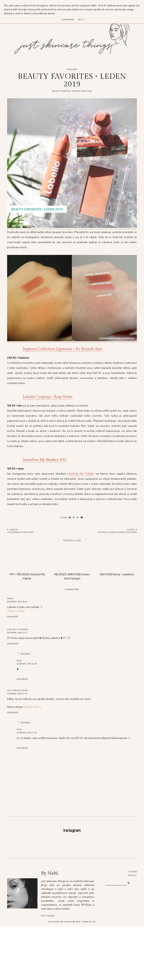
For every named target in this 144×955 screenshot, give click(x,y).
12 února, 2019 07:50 (17, 693)
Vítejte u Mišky (16, 611)
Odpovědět (13, 616)
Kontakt (132, 904)
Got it (81, 19)
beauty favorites (61, 91)
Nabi (19, 660)
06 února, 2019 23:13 (17, 632)
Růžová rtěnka (32, 707)
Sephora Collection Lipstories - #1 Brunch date (62, 349)
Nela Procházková (17, 690)
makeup (76, 91)
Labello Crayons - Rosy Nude (48, 397)
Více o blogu (47, 944)
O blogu (133, 900)
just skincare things (60, 950)
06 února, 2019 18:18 (17, 601)
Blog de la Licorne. (17, 629)
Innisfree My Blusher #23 (44, 460)
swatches (86, 91)
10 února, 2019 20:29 (27, 664)
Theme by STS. (88, 950)
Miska (10, 598)
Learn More (67, 19)
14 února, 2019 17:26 (27, 732)
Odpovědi (25, 654)
